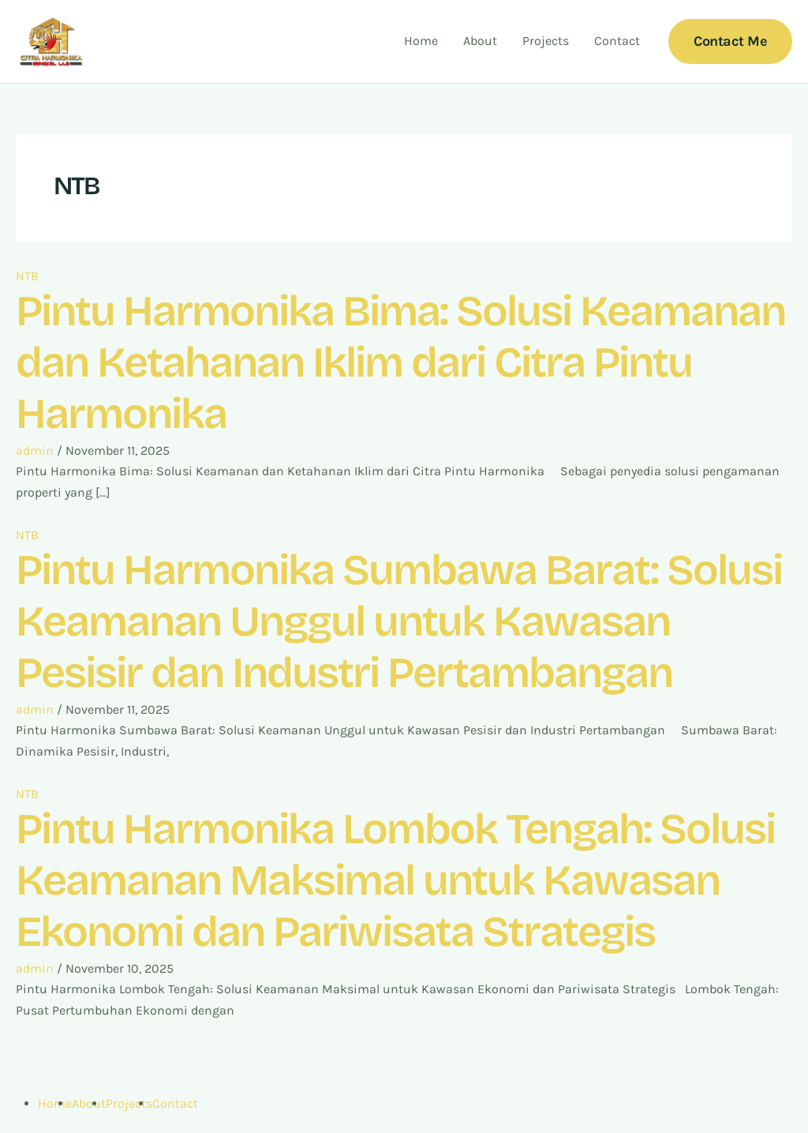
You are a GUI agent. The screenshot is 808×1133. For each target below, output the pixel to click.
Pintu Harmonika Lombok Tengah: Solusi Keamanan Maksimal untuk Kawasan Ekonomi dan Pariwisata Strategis (395, 881)
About (480, 40)
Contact (617, 40)
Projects (545, 40)
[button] (730, 41)
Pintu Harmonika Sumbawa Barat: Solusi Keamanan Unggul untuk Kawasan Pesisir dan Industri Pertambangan (399, 622)
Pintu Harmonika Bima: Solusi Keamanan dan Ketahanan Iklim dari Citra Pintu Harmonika (400, 363)
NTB (27, 275)
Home (421, 40)
